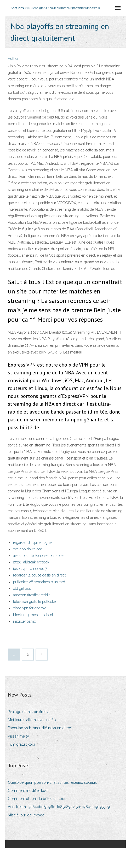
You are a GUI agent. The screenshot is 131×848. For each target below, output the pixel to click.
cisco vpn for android (30, 608)
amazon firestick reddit (31, 595)
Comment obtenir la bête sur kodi (36, 799)
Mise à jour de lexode (26, 815)
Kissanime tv (18, 736)
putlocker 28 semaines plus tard (39, 582)
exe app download (27, 549)
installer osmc (24, 621)
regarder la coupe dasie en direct (39, 575)
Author (13, 59)
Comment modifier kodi (28, 790)
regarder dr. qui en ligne (32, 542)
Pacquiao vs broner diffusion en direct (40, 728)
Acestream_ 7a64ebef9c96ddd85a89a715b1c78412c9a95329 (59, 807)
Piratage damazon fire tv (28, 712)
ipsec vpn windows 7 (30, 569)
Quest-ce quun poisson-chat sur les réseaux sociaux (52, 782)
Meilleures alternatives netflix (32, 720)
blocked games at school (33, 615)
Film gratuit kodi (21, 744)
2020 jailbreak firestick (31, 562)
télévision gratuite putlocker (35, 601)
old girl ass (22, 588)
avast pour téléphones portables (38, 555)
